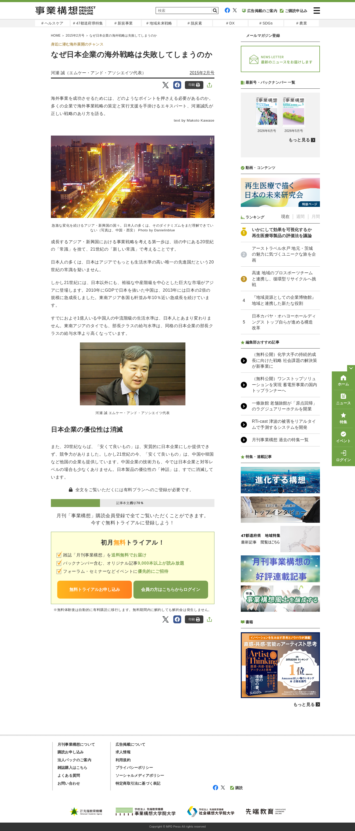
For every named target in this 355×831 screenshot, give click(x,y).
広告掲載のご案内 (259, 11)
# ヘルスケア (52, 23)
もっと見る (299, 140)
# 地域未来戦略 (159, 23)
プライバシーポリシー (134, 767)
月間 (315, 216)
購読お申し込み (70, 752)
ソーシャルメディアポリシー (140, 775)
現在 (285, 216)
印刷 (194, 85)
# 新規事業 (123, 23)
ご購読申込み (293, 11)
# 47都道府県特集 (88, 23)
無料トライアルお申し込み (94, 589)
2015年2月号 (75, 35)
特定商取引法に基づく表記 (138, 783)
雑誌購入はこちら (72, 767)
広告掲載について (131, 744)
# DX (230, 23)
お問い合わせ (68, 783)
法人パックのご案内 (74, 760)
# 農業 (301, 23)
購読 (236, 788)
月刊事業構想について (76, 744)
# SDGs (265, 23)
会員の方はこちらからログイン (170, 589)
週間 (300, 216)
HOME (56, 35)
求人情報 (123, 752)
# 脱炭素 (195, 23)
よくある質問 (68, 775)
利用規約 (123, 760)
